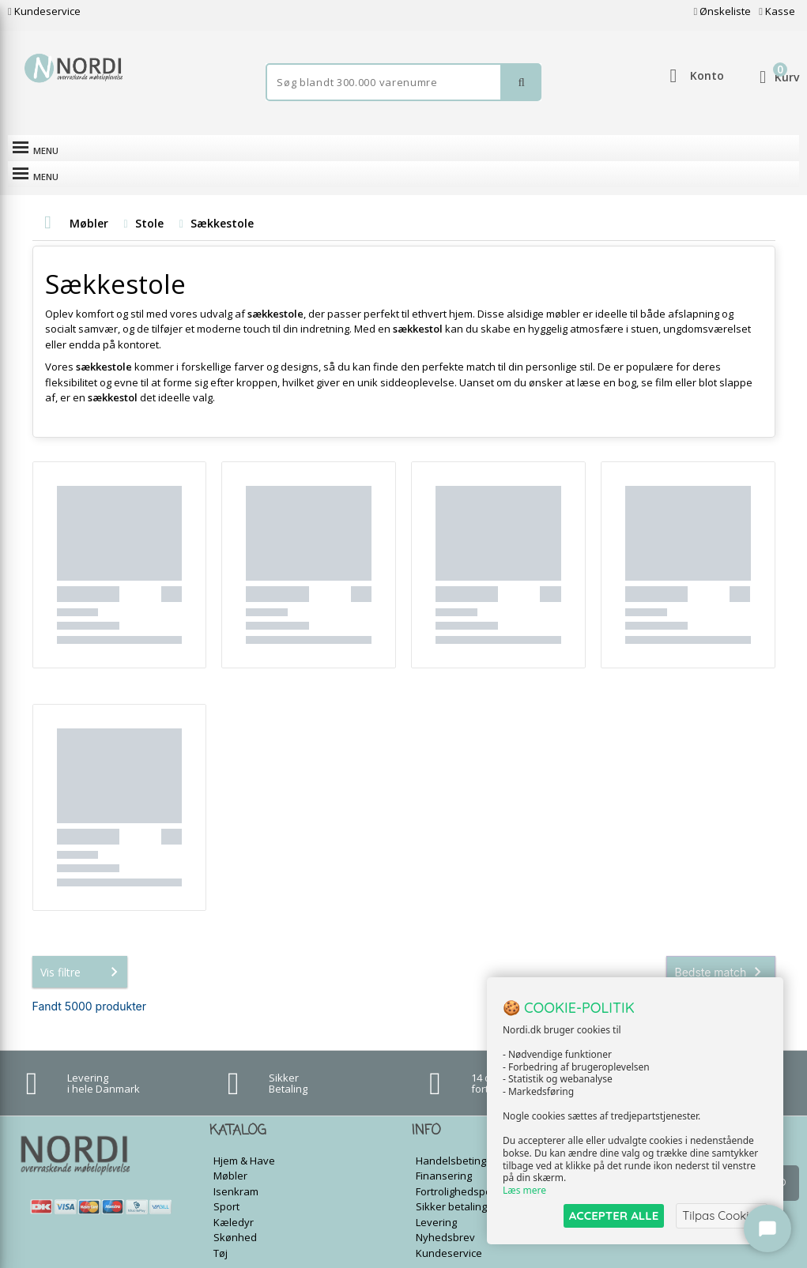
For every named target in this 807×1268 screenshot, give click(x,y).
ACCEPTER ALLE (613, 1215)
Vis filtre (82, 945)
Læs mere (524, 1190)
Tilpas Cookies (721, 1215)
